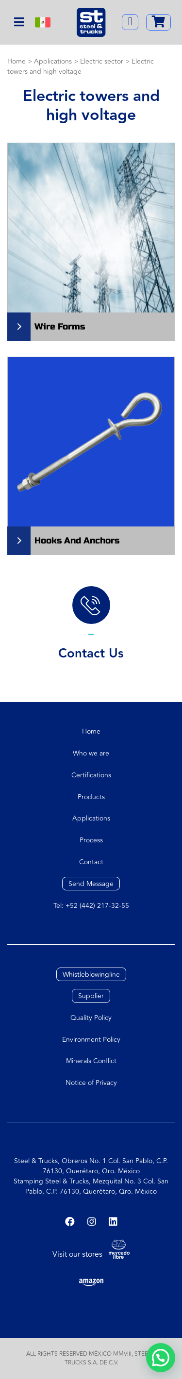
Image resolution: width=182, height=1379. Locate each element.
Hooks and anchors (76, 540)
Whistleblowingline (91, 974)
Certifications (91, 775)
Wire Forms (59, 326)
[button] (160, 1357)
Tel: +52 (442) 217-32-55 (91, 906)
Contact (91, 862)
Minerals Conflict (91, 1061)
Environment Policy (91, 1039)
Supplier (91, 996)
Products (91, 797)
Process (91, 840)
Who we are (91, 753)
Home (91, 731)
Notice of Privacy (91, 1083)
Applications (91, 818)
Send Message (91, 884)
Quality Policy (91, 1018)
